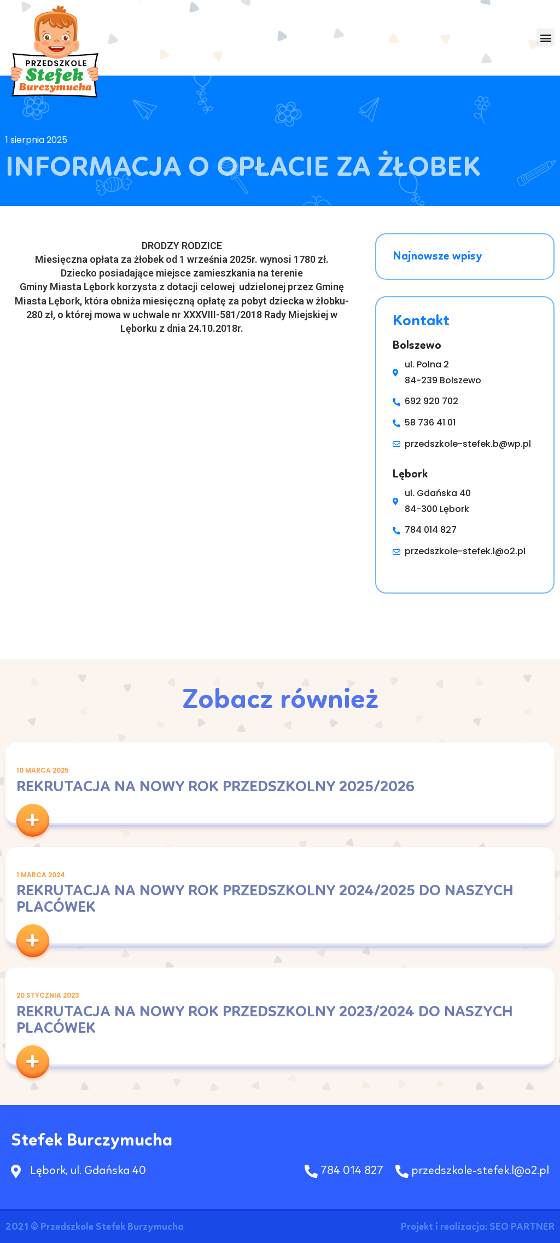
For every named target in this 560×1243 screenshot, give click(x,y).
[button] (545, 38)
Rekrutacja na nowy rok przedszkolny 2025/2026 (215, 787)
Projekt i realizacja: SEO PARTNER (478, 1227)
